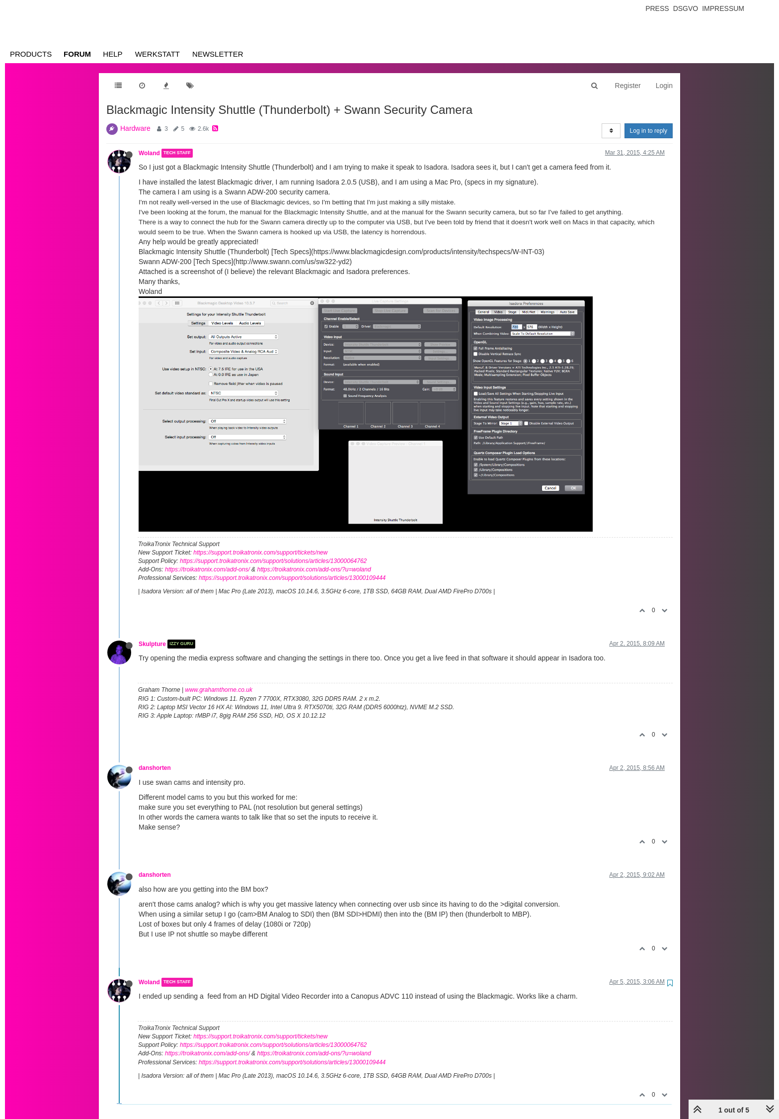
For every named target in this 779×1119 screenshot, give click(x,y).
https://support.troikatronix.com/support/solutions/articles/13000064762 (273, 561)
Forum (77, 54)
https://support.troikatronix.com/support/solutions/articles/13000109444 (292, 577)
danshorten (155, 767)
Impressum (723, 8)
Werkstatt (157, 54)
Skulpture (152, 644)
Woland (149, 153)
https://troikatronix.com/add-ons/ (207, 569)
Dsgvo (686, 8)
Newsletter (217, 54)
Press (657, 8)
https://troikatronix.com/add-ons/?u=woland (314, 569)
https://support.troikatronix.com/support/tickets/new (260, 552)
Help (112, 54)
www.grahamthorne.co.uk (218, 689)
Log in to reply (648, 130)
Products (31, 54)
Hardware (135, 128)
